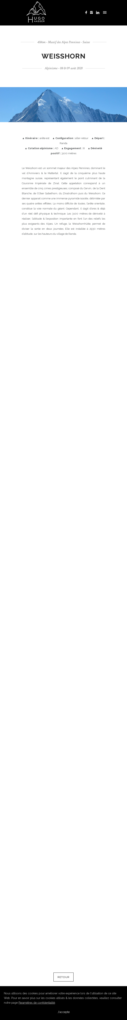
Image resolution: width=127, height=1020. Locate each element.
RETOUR (63, 977)
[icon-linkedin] (97, 12)
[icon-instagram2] (92, 12)
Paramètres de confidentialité (37, 1002)
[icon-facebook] (87, 12)
